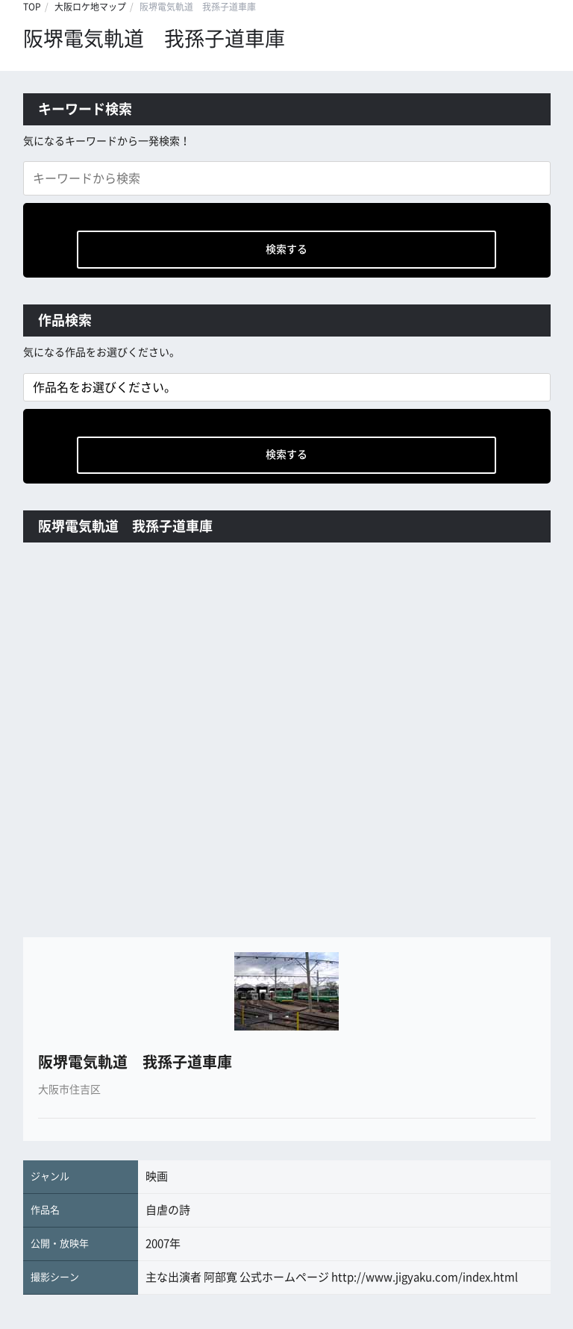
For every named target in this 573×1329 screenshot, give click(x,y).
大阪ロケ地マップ (90, 6)
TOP (32, 6)
